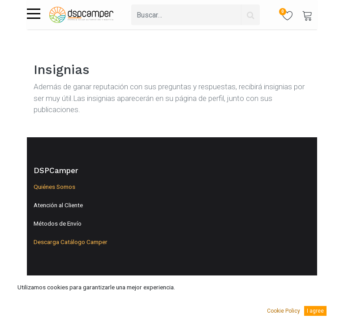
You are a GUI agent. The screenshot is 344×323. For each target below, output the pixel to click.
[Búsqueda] (250, 14)
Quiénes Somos (54, 186)
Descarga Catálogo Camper (71, 241)
